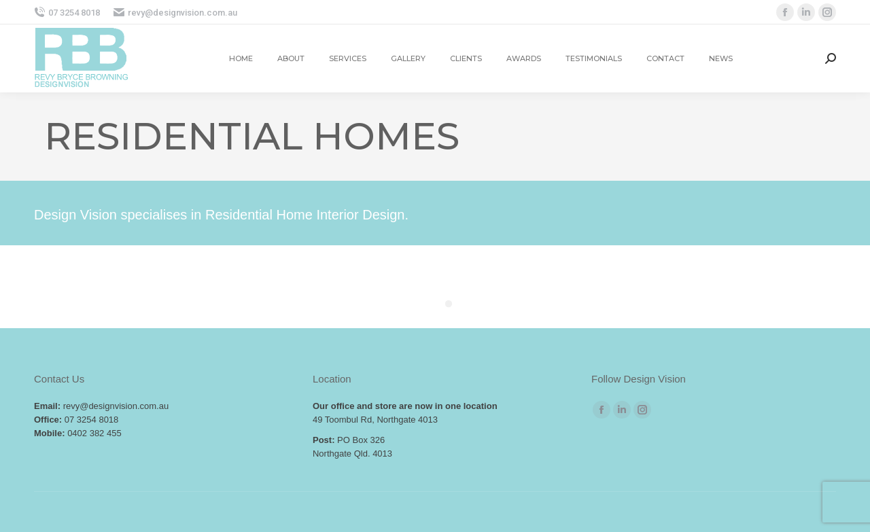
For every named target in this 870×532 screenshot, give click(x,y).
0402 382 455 (94, 433)
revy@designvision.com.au (175, 12)
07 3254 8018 (67, 12)
